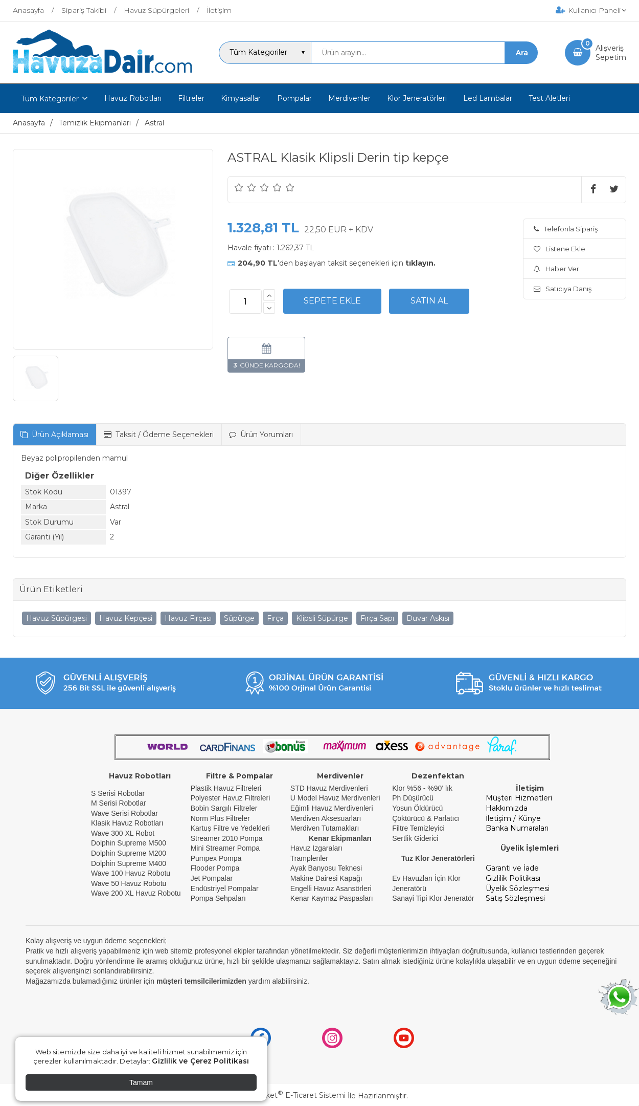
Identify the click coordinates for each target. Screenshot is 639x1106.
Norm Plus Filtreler (220, 818)
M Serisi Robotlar (118, 803)
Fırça (275, 618)
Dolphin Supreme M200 (129, 853)
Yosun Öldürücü (417, 808)
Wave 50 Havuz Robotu (129, 883)
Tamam (141, 1082)
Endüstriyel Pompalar (225, 888)
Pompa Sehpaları (218, 898)
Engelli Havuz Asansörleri (331, 888)
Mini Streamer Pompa (225, 848)
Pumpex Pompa (216, 858)
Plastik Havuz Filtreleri (226, 788)
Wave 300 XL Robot (122, 833)
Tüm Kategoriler (50, 98)
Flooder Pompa (215, 868)
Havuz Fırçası (188, 618)
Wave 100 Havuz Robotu (131, 873)
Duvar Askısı (427, 618)
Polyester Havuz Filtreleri (230, 798)
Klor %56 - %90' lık (422, 788)
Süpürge (239, 618)
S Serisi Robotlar (118, 793)
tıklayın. (420, 263)
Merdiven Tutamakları (324, 828)
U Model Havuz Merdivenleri (335, 798)
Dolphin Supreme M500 (128, 843)
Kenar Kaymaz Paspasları (331, 898)
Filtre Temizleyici (418, 828)
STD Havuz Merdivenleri (329, 788)
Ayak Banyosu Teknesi (326, 868)
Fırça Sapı (377, 618)
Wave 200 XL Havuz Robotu (137, 893)
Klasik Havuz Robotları (127, 823)
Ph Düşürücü (412, 798)
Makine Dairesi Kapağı (326, 878)
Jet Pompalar (212, 878)
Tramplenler (309, 858)
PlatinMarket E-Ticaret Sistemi (289, 1095)
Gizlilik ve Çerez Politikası (200, 1061)
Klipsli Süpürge (322, 618)
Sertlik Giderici (415, 838)
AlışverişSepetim (611, 53)
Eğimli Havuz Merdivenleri (331, 808)
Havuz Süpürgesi (56, 618)
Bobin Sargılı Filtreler (224, 808)
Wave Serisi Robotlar (124, 813)
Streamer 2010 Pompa (227, 838)
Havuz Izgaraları (316, 848)
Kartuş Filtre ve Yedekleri (230, 828)
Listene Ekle (559, 249)
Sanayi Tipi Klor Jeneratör (433, 898)
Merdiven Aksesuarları (325, 818)
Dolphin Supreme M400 (128, 863)
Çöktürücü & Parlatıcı (426, 818)
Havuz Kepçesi (125, 618)
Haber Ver (556, 269)
